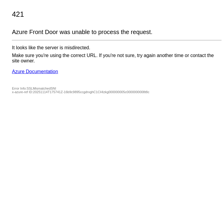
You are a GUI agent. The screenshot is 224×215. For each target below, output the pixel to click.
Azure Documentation (35, 71)
